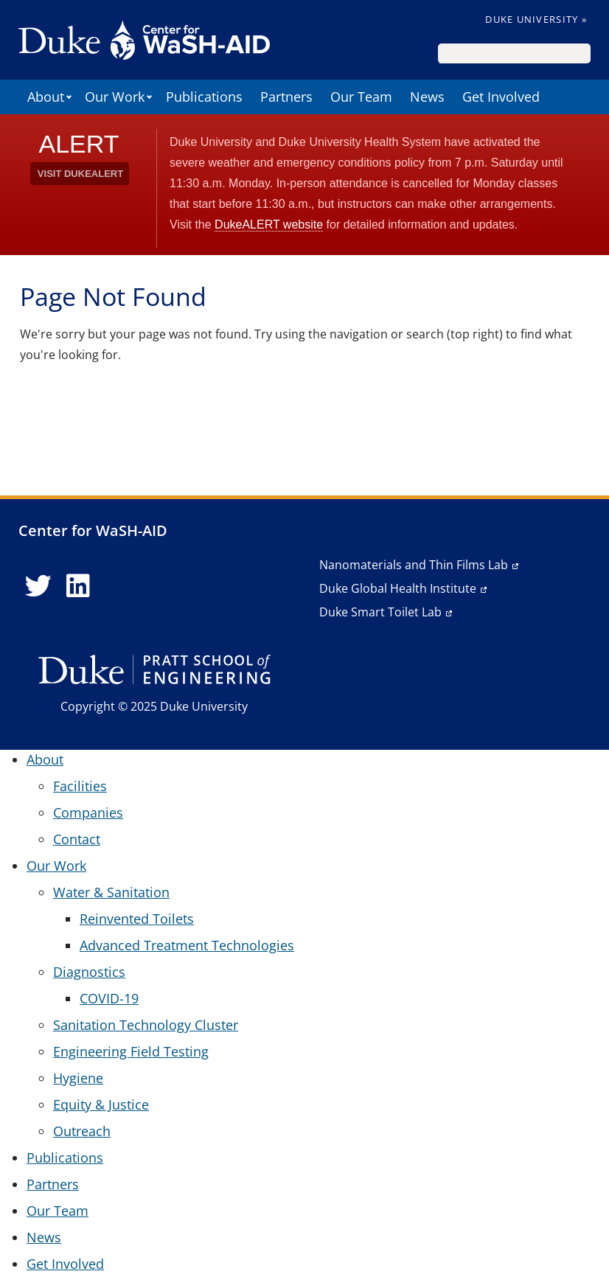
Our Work (115, 96)
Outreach (82, 1131)
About (45, 96)
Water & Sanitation (111, 892)
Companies (88, 812)
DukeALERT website (269, 224)
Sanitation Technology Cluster (145, 1025)
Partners (286, 96)
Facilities (80, 786)
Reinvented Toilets (137, 918)
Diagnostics (89, 972)
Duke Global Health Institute (397, 588)
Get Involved (501, 96)
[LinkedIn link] (78, 586)
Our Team (361, 96)
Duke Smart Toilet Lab (380, 612)
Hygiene (78, 1078)
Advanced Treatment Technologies (187, 945)
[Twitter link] (38, 586)
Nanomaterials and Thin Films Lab (413, 565)
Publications (204, 96)
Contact (76, 839)
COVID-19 (109, 998)
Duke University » (536, 19)
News (427, 96)
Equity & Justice (101, 1104)
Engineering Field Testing (131, 1051)
